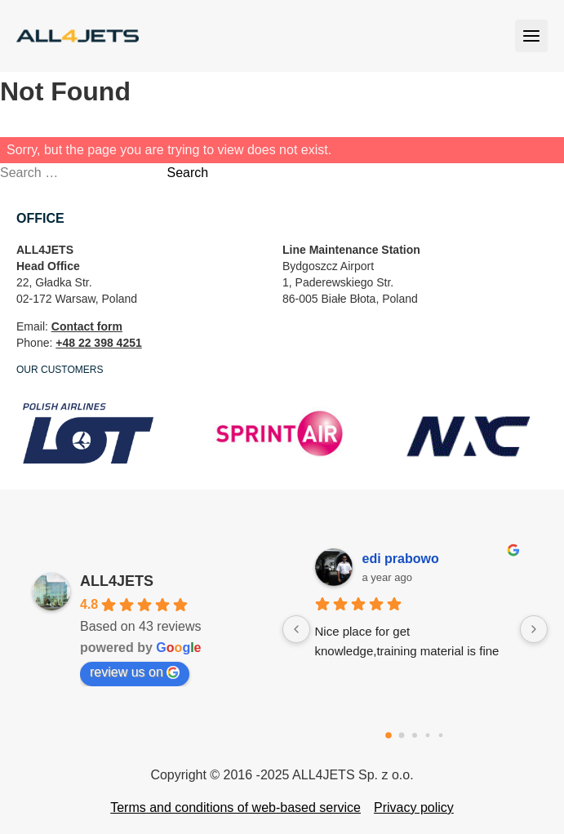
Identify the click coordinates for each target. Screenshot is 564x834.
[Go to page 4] (441, 736)
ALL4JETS (116, 581)
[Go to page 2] (414, 735)
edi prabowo (400, 559)
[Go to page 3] (428, 736)
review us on (135, 672)
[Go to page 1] (402, 736)
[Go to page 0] (388, 735)
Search (187, 173)
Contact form (86, 326)
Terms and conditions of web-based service (235, 807)
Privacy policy (414, 807)
